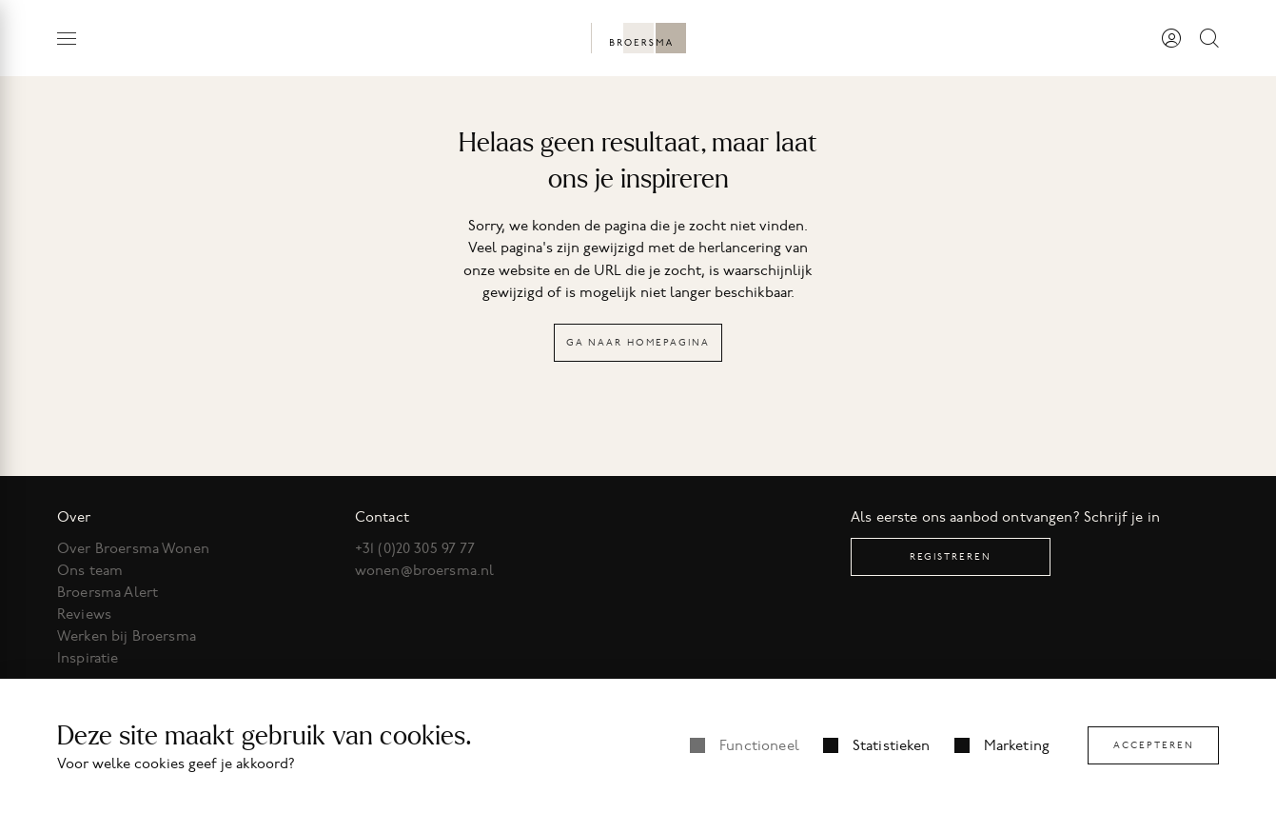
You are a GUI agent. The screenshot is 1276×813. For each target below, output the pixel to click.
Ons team (90, 570)
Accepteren (1153, 745)
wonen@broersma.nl (425, 570)
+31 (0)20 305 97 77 (415, 548)
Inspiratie (88, 657)
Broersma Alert (107, 592)
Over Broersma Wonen (133, 548)
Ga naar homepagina (638, 342)
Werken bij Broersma (126, 635)
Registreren (950, 556)
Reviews (84, 614)
